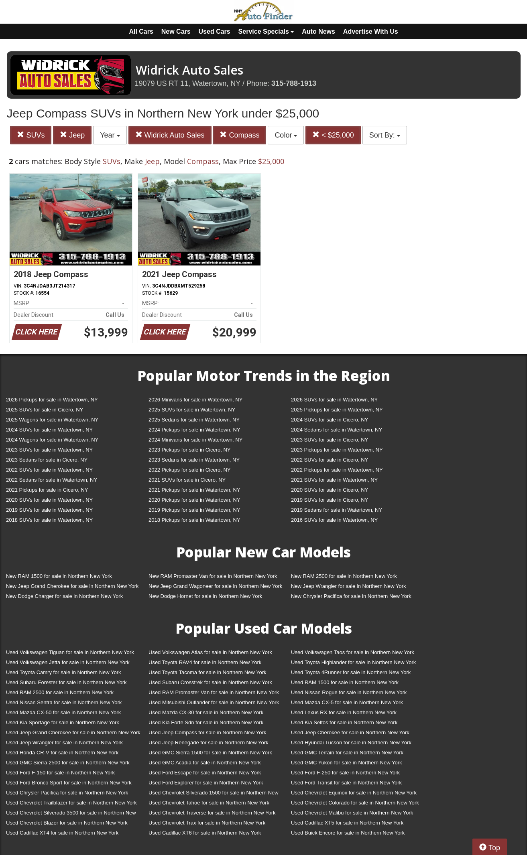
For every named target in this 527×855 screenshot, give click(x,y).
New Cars (176, 31)
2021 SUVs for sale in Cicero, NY (187, 480)
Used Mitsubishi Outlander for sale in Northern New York (214, 702)
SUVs (31, 135)
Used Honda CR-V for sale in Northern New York (62, 753)
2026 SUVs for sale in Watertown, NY (334, 400)
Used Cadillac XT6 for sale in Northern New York (205, 833)
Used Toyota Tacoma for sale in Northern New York (208, 672)
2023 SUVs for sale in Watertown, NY (49, 450)
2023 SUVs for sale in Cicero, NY (329, 440)
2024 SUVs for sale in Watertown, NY (49, 430)
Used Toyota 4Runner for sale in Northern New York (351, 672)
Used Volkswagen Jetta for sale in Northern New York (68, 662)
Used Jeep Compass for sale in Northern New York (207, 732)
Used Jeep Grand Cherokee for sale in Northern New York (73, 732)
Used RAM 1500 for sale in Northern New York (345, 682)
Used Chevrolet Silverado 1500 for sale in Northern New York (214, 794)
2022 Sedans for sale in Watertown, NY (51, 480)
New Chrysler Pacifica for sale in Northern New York (351, 596)
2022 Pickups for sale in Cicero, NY (189, 470)
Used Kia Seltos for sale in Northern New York (344, 722)
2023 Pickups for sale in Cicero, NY (189, 450)
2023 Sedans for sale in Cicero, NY (46, 460)
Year (110, 135)
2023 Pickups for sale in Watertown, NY (337, 450)
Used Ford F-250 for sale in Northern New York (345, 773)
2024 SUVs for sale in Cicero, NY (329, 420)
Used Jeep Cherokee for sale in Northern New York (350, 732)
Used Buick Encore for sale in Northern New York (348, 833)
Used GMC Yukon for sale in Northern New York (346, 763)
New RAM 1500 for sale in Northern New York (59, 576)
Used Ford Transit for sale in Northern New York (346, 783)
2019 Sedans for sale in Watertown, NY (336, 510)
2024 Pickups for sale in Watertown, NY (194, 430)
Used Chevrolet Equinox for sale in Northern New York (354, 793)
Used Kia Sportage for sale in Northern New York (62, 722)
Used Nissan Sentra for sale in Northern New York (64, 702)
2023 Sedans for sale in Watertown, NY (194, 460)
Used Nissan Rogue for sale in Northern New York (349, 692)
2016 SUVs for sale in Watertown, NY (334, 520)
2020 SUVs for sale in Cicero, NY (329, 490)
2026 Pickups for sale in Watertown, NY (52, 400)
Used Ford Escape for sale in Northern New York (205, 773)
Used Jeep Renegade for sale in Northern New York (208, 743)
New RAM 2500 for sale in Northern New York (344, 576)
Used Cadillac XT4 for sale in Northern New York (62, 833)
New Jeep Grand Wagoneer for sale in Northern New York (215, 586)
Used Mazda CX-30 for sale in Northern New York (206, 712)
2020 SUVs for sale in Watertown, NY (49, 500)
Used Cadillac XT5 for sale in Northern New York (347, 823)
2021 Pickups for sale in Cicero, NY (47, 490)
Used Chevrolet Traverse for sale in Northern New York (212, 813)
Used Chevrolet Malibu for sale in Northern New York (352, 813)
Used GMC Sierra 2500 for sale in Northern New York (68, 763)
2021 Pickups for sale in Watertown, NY (194, 490)
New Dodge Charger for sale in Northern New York (64, 596)
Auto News (318, 31)
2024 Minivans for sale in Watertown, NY (195, 440)
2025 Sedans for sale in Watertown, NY (194, 420)
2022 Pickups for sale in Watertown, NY (337, 470)
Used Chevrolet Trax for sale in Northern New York (207, 823)
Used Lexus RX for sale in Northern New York (344, 712)
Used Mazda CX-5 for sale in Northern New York (347, 702)
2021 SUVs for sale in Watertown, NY (334, 480)
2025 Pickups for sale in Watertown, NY (337, 410)
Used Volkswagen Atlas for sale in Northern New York (210, 652)
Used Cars (214, 31)
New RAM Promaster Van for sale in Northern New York (213, 576)
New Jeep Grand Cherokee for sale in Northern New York (72, 586)
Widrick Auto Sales (170, 135)
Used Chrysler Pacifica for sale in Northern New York (67, 793)
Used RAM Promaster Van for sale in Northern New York (214, 692)
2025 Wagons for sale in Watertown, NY (52, 420)
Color (286, 135)
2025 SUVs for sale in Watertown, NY (192, 410)
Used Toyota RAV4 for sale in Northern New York (205, 662)
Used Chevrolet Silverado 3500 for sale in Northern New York (71, 814)
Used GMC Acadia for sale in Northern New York (205, 763)
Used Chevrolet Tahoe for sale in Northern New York (209, 803)
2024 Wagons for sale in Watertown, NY (52, 440)
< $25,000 (333, 135)
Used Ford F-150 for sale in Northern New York (60, 773)
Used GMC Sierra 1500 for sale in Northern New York (210, 753)
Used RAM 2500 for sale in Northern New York (60, 692)
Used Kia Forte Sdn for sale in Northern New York (206, 722)
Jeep (72, 135)
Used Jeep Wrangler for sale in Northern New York (64, 743)
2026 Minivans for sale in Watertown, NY (195, 400)
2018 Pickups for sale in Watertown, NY (194, 520)
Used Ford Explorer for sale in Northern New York (206, 783)
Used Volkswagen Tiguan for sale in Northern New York (70, 652)
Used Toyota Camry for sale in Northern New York (63, 672)
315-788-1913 (293, 83)
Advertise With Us (370, 31)
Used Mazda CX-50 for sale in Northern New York (63, 712)
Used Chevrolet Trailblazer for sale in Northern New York (71, 803)
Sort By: (384, 135)
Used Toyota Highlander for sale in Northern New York (353, 662)
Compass (239, 135)
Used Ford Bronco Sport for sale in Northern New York (69, 783)
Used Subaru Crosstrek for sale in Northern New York (210, 682)
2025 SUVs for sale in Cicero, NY (44, 410)
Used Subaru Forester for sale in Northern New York (66, 682)
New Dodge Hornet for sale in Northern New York (205, 596)
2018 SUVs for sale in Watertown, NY (49, 520)
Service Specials (266, 31)
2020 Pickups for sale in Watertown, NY (194, 500)
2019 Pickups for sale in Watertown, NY (194, 510)
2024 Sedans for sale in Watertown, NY (336, 430)
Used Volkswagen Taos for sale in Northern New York (352, 652)
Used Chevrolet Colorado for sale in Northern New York (355, 803)
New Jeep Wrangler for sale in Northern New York (348, 586)
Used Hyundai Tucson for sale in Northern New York (351, 743)
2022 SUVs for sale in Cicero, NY (329, 460)
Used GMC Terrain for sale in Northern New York (347, 753)
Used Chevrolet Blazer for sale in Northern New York (67, 823)
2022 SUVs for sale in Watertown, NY (49, 470)
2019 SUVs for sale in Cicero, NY (329, 500)
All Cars (141, 31)
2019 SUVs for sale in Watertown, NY (49, 510)
